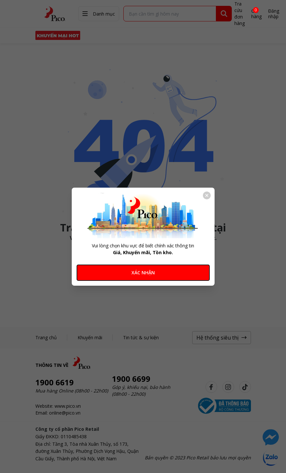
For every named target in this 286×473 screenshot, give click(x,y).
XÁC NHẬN (143, 272)
